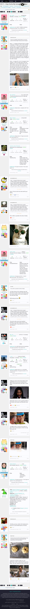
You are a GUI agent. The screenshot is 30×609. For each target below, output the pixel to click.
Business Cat (4, 123)
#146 (27, 196)
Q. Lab (11, 356)
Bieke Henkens (13, 117)
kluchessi (4, 152)
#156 (27, 458)
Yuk (4, 208)
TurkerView (25, 30)
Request (22, 508)
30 (18, 11)
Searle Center (12, 251)
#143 (27, 112)
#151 (27, 329)
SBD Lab (11, 334)
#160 (27, 580)
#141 (27, 31)
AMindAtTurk (4, 21)
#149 (27, 280)
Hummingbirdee (4, 43)
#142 (27, 89)
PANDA (23, 16)
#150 (27, 302)
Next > (21, 11)
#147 (27, 219)
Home (2, 1)
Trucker (4, 362)
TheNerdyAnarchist (4, 524)
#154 (27, 407)
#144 (27, 140)
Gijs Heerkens (12, 94)
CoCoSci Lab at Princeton (15, 146)
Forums (6, 1)
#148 (27, 246)
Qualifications (12, 27)
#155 (27, 434)
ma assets (13, 7)
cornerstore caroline (17, 6)
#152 (27, 350)
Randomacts (4, 231)
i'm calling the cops (25, 6)
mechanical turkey (4, 340)
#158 (27, 513)
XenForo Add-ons (8, 602)
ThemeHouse (21, 600)
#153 (27, 375)
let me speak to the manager (6, 7)
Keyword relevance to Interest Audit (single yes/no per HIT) (18, 490)
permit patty (18, 7)
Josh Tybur (12, 15)
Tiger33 (4, 313)
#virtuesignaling (5, 6)
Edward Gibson (13, 463)
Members (11, 1)
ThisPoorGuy (12, 196)
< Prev (2, 11)
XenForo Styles (14, 602)
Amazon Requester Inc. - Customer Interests (17, 494)
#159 (27, 529)
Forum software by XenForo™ (15, 599)
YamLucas (4, 495)
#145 (27, 172)
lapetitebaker (4, 470)
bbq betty (11, 6)
